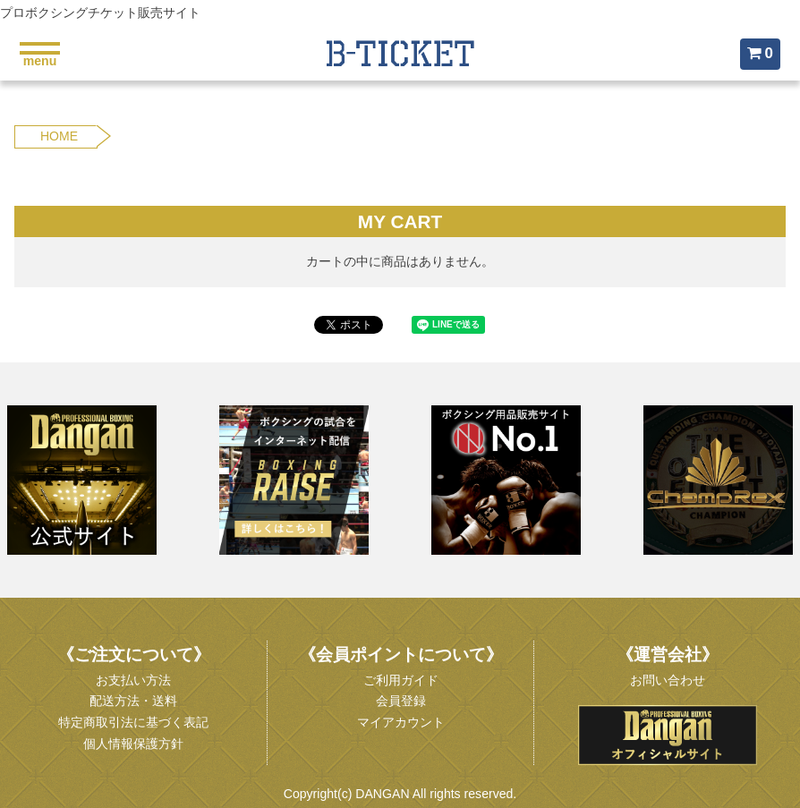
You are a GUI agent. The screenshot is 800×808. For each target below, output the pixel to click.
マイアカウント (401, 722)
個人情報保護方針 (133, 743)
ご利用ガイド (400, 680)
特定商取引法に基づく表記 (133, 722)
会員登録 (401, 700)
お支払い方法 (133, 680)
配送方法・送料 (133, 700)
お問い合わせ (667, 680)
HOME (59, 136)
